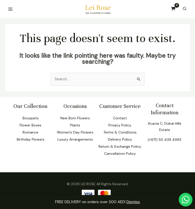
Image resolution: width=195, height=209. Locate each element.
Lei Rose (98, 7)
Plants (75, 125)
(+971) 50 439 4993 (164, 139)
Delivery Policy (120, 139)
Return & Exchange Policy (120, 146)
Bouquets (31, 118)
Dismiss (133, 201)
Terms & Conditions (120, 132)
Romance (30, 132)
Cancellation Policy (120, 153)
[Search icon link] (184, 9)
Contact (120, 118)
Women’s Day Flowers (75, 132)
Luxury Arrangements (75, 139)
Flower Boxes (30, 125)
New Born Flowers (75, 118)
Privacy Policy (119, 125)
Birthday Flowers (30, 139)
